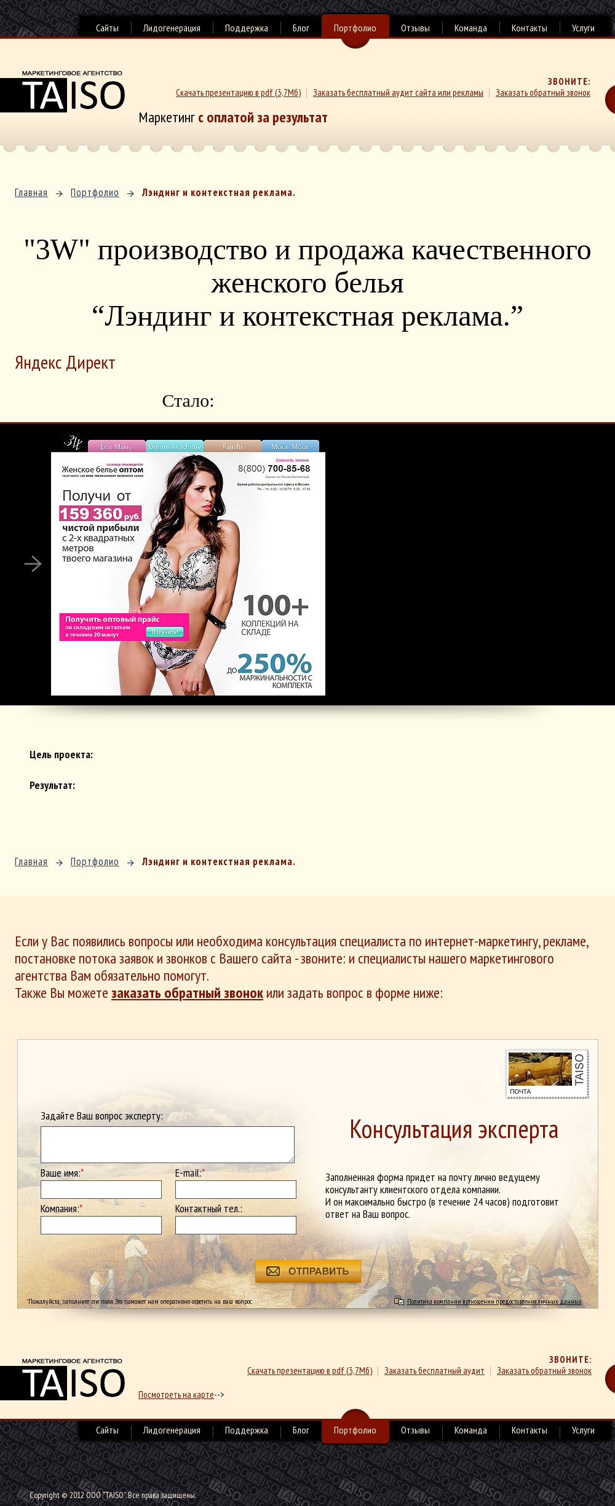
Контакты (529, 28)
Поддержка (246, 28)
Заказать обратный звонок (543, 92)
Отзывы (415, 28)
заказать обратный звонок (187, 992)
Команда (470, 28)
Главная (31, 192)
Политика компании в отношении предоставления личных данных (494, 1301)
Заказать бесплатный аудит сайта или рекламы (398, 92)
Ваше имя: (62, 1173)
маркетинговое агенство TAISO (62, 1379)
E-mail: (190, 1173)
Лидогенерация (171, 28)
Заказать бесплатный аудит (434, 1370)
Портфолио (355, 29)
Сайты (107, 28)
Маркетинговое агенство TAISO (62, 91)
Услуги (583, 28)
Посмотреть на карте (176, 1394)
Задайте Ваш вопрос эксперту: (102, 1116)
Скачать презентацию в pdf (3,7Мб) (238, 92)
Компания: (61, 1208)
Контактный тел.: (208, 1208)
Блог (301, 28)
